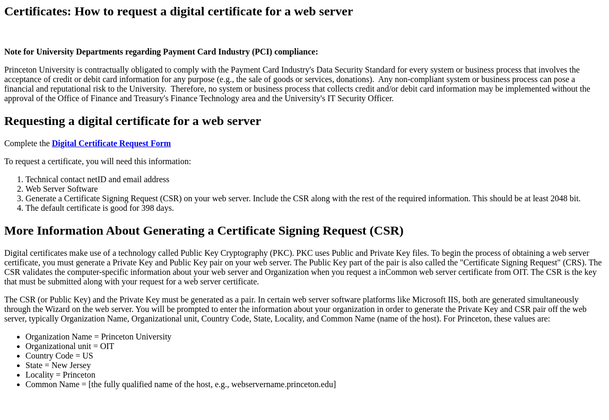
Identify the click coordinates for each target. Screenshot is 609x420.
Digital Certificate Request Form (111, 143)
